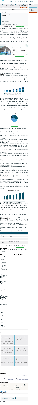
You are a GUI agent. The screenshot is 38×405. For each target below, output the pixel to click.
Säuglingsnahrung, (12, 29)
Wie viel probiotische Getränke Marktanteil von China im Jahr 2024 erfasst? (14, 398)
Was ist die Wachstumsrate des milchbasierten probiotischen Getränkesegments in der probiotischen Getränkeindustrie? (14, 397)
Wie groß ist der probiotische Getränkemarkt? (14, 393)
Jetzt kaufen (33, 7)
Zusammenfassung (14, 9)
